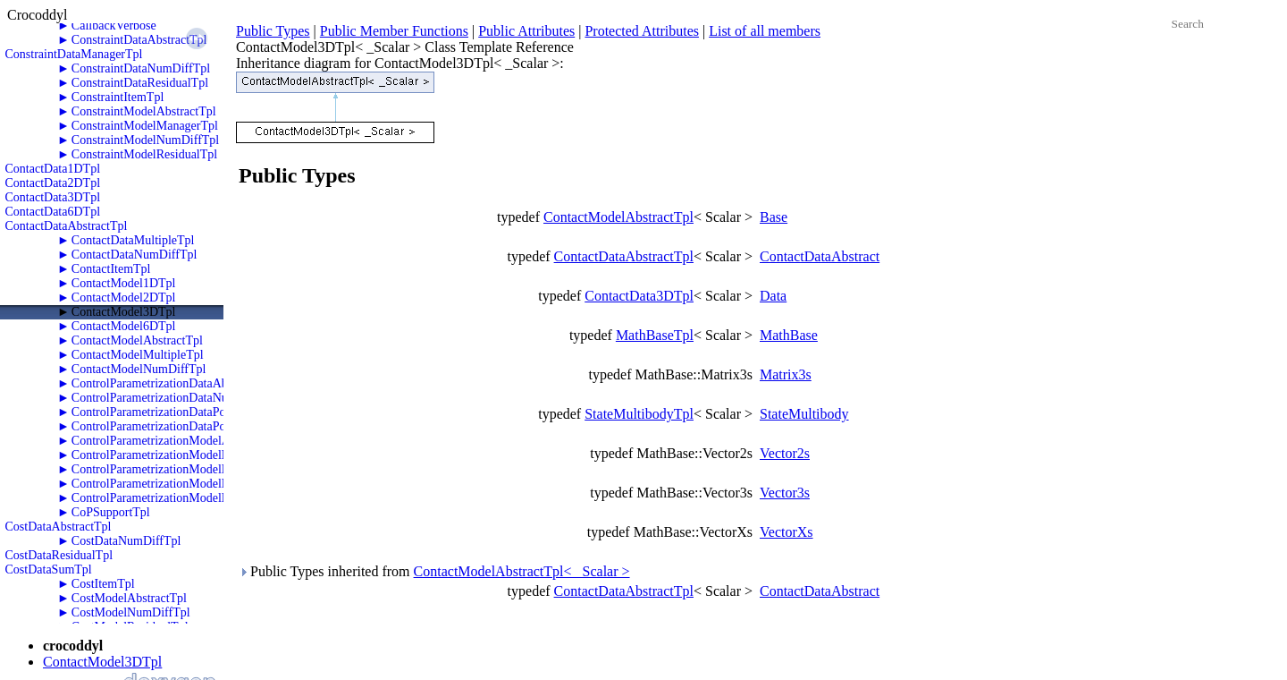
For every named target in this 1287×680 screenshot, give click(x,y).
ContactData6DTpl (53, 211)
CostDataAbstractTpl (58, 526)
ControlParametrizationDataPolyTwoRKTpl (182, 426)
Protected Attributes (642, 30)
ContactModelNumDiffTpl (139, 369)
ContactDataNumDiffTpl (135, 254)
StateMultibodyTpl (639, 413)
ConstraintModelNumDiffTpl (145, 140)
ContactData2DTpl (53, 183)
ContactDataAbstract (819, 256)
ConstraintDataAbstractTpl (139, 40)
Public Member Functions (394, 30)
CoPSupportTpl (111, 512)
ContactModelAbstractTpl (137, 340)
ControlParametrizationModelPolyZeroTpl (179, 498)
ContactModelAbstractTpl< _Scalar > (522, 571)
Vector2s (785, 453)
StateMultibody (804, 413)
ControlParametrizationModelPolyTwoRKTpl (186, 483)
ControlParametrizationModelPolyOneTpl (177, 469)
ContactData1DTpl (53, 168)
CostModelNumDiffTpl (131, 612)
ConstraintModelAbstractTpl (144, 111)
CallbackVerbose (114, 25)
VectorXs (786, 532)
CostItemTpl (103, 584)
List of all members (764, 30)
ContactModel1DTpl (124, 283)
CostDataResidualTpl (59, 555)
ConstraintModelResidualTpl (144, 154)
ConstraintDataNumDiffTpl (141, 68)
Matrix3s (786, 374)
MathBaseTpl (655, 335)
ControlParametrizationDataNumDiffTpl (173, 397)
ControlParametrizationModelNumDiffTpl (178, 455)
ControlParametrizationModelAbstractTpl (177, 440)
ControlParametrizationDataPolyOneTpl (172, 412)
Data (773, 295)
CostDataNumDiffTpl (126, 541)
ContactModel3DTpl (124, 312)
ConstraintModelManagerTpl (145, 125)
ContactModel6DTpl (124, 326)
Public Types (273, 30)
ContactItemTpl (111, 269)
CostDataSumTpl (48, 569)
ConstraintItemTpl (118, 97)
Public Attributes (526, 30)
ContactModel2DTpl (124, 297)
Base (773, 217)
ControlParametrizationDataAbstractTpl (172, 383)
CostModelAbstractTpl (129, 598)
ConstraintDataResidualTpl (140, 82)
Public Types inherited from (434, 571)
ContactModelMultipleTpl (138, 354)
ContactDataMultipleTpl (133, 240)
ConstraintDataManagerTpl (74, 54)
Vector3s (785, 492)
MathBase (789, 335)
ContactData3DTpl (53, 197)
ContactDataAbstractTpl (66, 226)
